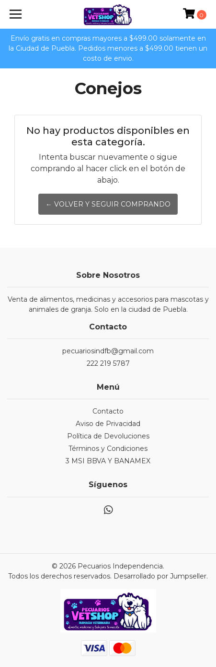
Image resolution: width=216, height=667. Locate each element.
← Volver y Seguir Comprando (108, 204)
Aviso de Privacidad (108, 423)
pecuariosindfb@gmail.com (108, 351)
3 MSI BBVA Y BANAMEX (108, 461)
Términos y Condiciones (108, 448)
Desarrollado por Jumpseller (160, 576)
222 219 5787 (108, 363)
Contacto (108, 411)
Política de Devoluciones (108, 436)
